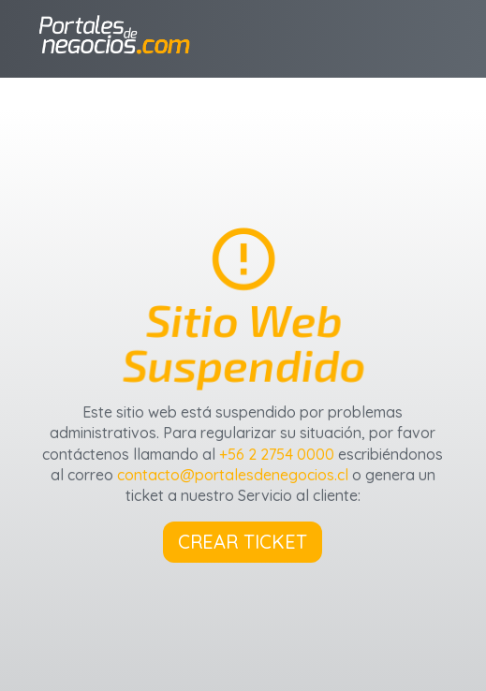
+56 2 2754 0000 (276, 454)
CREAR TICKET (242, 541)
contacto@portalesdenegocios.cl (232, 474)
